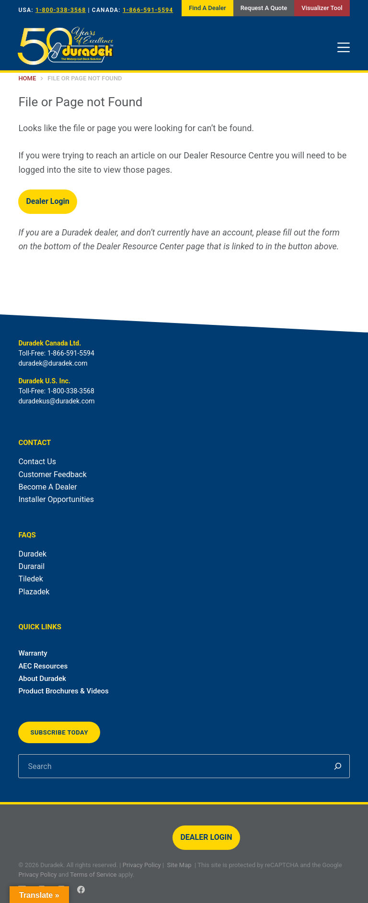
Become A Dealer (47, 486)
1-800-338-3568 (60, 10)
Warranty (32, 653)
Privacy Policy (142, 865)
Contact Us (37, 461)
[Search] (337, 766)
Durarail (31, 566)
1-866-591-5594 (148, 10)
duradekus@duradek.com (56, 401)
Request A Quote (264, 7)
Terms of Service (93, 874)
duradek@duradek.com (52, 363)
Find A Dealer (207, 7)
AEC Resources (43, 666)
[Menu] (343, 47)
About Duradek (42, 678)
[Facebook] (81, 889)
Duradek (32, 553)
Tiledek (30, 578)
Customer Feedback (52, 474)
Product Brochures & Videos (63, 691)
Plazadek (33, 591)
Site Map (179, 865)
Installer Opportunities (56, 499)
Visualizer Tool (321, 7)
